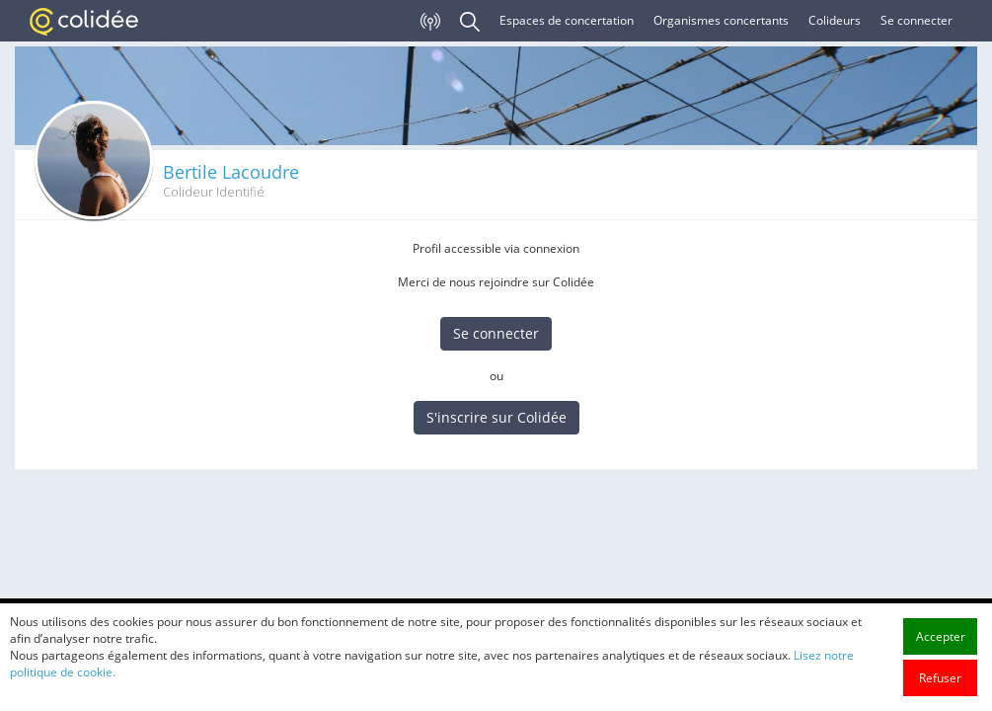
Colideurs (834, 20)
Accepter (940, 682)
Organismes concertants (721, 20)
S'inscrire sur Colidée (496, 417)
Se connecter (916, 20)
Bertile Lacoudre (231, 172)
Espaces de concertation (566, 20)
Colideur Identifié (214, 192)
